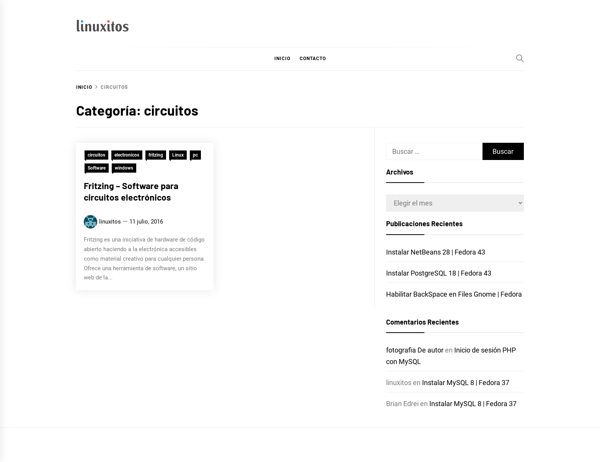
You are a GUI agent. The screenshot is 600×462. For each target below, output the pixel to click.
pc (195, 155)
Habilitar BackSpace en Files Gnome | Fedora (454, 294)
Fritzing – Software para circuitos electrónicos (131, 192)
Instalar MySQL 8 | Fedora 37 (465, 383)
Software (97, 168)
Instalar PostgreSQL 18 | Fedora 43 (438, 273)
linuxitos (110, 222)
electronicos (126, 155)
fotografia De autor (414, 350)
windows (124, 168)
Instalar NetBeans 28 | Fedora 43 (435, 252)
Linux (178, 155)
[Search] (520, 58)
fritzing (155, 155)
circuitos (96, 155)
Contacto (313, 58)
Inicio (282, 58)
